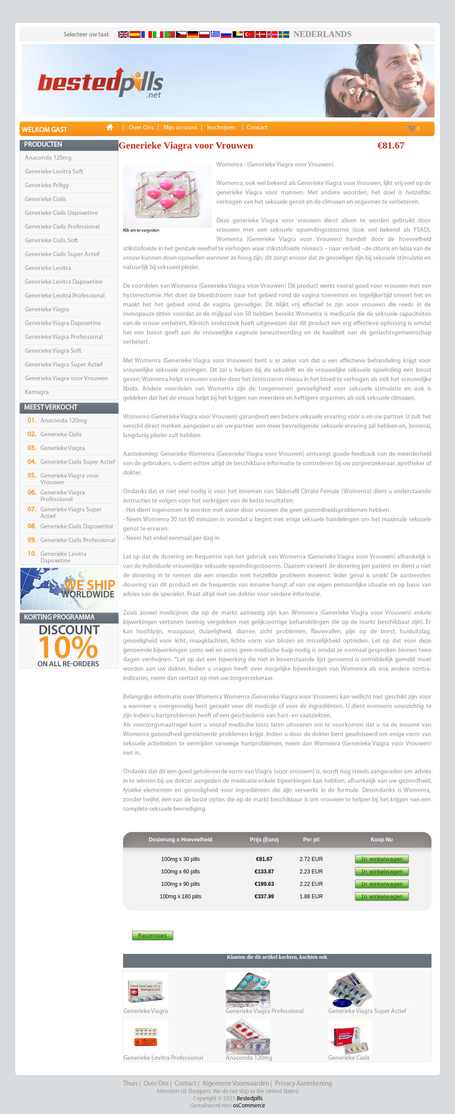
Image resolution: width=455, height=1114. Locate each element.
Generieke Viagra (47, 309)
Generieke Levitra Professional (64, 296)
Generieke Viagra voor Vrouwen (66, 378)
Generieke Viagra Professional (64, 337)
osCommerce (249, 1106)
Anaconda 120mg (48, 158)
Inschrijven (221, 128)
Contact (185, 1084)
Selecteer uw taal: (86, 35)
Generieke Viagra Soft (53, 351)
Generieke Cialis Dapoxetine (61, 213)
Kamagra (37, 392)
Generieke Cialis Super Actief (62, 254)
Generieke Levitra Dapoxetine (64, 282)
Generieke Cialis (45, 199)
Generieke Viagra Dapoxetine (63, 323)
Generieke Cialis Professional (62, 227)
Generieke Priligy (47, 185)
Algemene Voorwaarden (235, 1084)
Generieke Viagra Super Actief (64, 365)
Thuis (130, 1084)
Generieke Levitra (48, 268)
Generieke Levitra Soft (54, 172)
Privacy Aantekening (303, 1084)
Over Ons (156, 1084)
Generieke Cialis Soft (51, 240)
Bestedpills (250, 1099)
